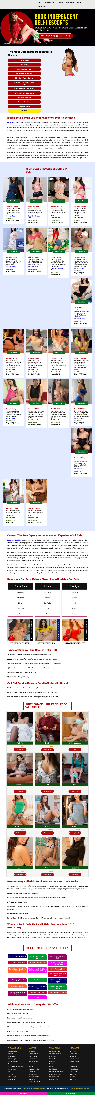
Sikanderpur (73, 1074)
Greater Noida (42, 6)
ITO (9, 1072)
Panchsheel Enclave (55, 1074)
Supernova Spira (34, 1069)
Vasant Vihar (48, 791)
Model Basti (73, 1056)
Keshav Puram (33, 1054)
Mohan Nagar (33, 1074)
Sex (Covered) (24, 65)
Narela (51, 1066)
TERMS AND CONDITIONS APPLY (80, 1089)
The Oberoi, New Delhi (17, 963)
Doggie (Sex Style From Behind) (24, 89)
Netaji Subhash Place (56, 1072)
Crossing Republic (55, 1054)
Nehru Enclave (74, 1061)
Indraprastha (12, 1069)
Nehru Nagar (74, 1064)
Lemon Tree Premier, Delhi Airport (37, 987)
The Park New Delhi (37, 980)
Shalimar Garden (34, 1077)
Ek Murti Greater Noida (36, 1082)
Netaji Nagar (53, 1069)
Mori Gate (52, 1061)
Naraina (10, 1054)
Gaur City (75, 874)
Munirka (20, 791)
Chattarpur (11, 1056)
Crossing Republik (75, 833)
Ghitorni (72, 1077)
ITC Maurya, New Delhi (38, 963)
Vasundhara (47, 833)
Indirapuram (20, 833)
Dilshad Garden (13, 1061)
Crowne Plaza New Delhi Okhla (57, 987)
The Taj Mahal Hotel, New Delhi (38, 957)
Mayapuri (32, 1064)
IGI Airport (73, 1051)
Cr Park (75, 750)
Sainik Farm (73, 1072)
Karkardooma (53, 1079)
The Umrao (37, 997)
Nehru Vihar (73, 1066)
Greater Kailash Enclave (15, 1066)
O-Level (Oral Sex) (24, 102)
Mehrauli (31, 1066)
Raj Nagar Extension (20, 874)
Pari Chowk (52, 1056)
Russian (60, 2)
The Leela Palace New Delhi (58, 957)
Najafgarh (52, 1064)
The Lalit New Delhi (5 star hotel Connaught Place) (37, 970)
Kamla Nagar (12, 1077)
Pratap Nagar (74, 1069)
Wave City (52, 1059)
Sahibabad (32, 1079)
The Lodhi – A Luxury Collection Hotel (57, 963)
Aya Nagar (73, 1079)
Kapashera (32, 1072)
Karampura (11, 1079)
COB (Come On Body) (24, 69)
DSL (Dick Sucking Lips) (24, 73)
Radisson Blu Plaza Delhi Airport (57, 981)
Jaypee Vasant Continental (57, 993)
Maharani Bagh (33, 1061)
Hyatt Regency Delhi (58, 969)
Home (39, 2)
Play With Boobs (24, 106)
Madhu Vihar (33, 1059)
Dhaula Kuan (75, 791)
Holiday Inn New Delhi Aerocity (17, 993)
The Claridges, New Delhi (17, 980)
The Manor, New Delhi (37, 993)
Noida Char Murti (54, 1051)
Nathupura (73, 1082)
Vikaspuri (20, 750)
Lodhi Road (73, 1054)
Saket (79, 2)
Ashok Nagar (12, 1059)
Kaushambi (47, 874)
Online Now (13, 201)
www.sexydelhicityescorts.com (34, 1089)
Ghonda (10, 1064)
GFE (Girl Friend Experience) (24, 93)
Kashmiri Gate (12, 1051)
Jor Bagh (11, 1074)
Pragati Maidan (54, 1077)
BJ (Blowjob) (24, 60)
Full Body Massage (24, 97)
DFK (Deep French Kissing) (24, 78)
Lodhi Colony (33, 1056)
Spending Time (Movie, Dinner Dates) (24, 83)
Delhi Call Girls (49, 2)
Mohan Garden (74, 1059)
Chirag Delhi (32, 1051)
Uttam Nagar (48, 750)
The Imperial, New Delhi (17, 956)
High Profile (70, 2)
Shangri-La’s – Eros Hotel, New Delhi (17, 970)
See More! (24, 111)
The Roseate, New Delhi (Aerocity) (57, 974)
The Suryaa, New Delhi (17, 986)
